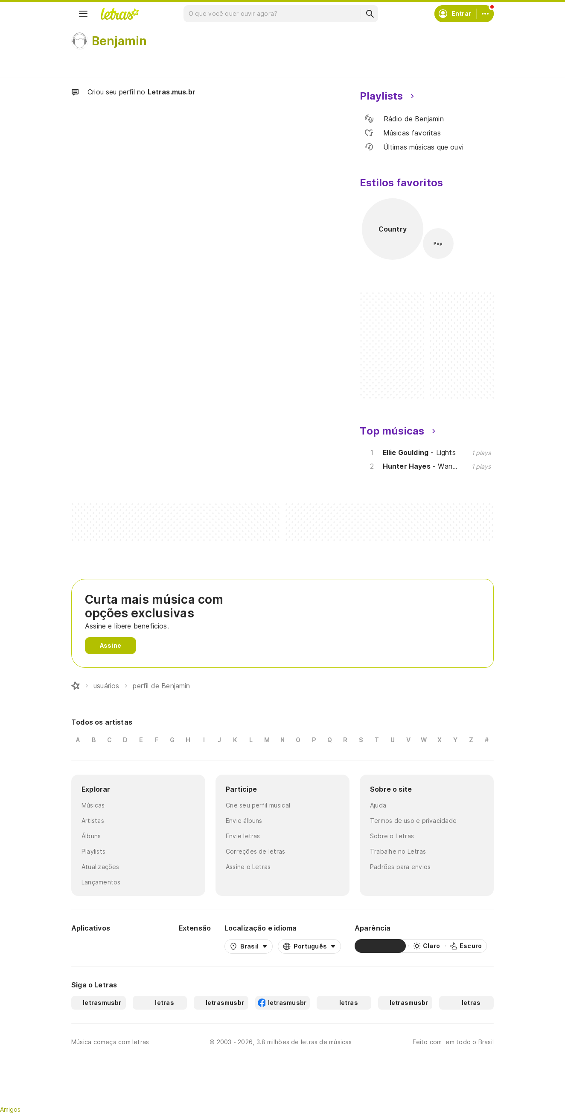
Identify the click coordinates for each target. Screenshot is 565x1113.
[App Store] (144, 946)
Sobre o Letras (392, 836)
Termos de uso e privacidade (413, 820)
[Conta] (485, 13)
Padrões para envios (400, 866)
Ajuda (378, 805)
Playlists (93, 851)
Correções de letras (255, 851)
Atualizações (100, 866)
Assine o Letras (248, 866)
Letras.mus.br (171, 92)
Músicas (93, 805)
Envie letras (243, 836)
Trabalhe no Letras (398, 851)
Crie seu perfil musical (258, 805)
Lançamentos (101, 882)
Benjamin (119, 41)
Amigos (10, 1109)
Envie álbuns (244, 820)
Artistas (93, 820)
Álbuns (91, 836)
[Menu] (83, 13)
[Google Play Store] (94, 946)
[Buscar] (369, 13)
